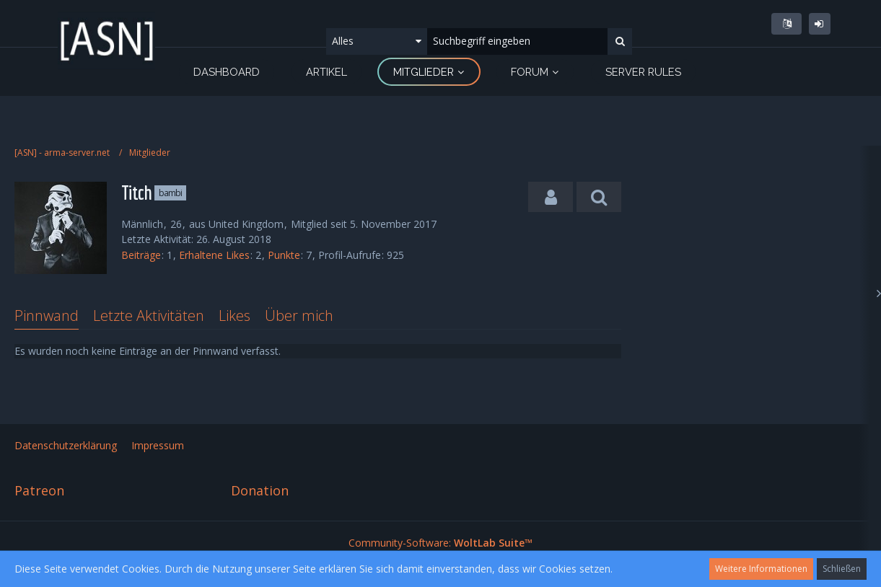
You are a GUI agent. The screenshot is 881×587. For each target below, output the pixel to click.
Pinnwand (46, 315)
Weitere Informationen (761, 568)
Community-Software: (440, 543)
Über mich (299, 315)
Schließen (842, 568)
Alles (343, 41)
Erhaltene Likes (214, 255)
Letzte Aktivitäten (148, 315)
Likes (234, 315)
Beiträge (141, 255)
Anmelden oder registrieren (819, 24)
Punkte (284, 255)
